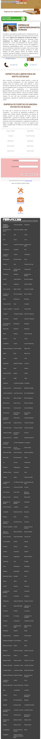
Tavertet (5, 551)
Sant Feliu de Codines (27, 413)
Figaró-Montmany (18, 606)
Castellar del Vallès (29, 665)
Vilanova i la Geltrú (29, 660)
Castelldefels (17, 690)
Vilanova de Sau (7, 388)
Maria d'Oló (27, 497)
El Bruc (15, 541)
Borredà (5, 338)
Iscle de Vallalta (17, 348)
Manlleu (16, 630)
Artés (4, 358)
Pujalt (25, 729)
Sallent (15, 655)
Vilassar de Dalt (17, 660)
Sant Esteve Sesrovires (6, 418)
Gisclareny (16, 596)
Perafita (26, 368)
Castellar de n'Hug (18, 670)
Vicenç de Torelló (18, 427)
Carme (4, 368)
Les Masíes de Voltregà (6, 482)
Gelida (15, 680)
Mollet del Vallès (18, 719)
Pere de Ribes (6, 398)
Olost (15, 516)
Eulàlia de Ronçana (29, 670)
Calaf (25, 358)
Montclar (26, 571)
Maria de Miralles (18, 531)
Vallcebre (26, 467)
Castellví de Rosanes (19, 244)
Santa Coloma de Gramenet (28, 676)
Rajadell (5, 705)
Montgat (5, 571)
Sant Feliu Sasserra (18, 393)
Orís (4, 239)
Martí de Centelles (28, 403)
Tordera (15, 546)
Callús (25, 338)
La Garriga (16, 616)
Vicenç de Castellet (28, 289)
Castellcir (26, 690)
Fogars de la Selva (28, 601)
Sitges (25, 229)
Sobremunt (27, 502)
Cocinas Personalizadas (30, 135)
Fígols (4, 606)
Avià (15, 338)
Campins (5, 313)
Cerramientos (10, 135)
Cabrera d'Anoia (28, 333)
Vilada (25, 457)
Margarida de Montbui (16, 502)
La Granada (6, 616)
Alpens (4, 581)
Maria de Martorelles (27, 492)
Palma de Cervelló (7, 645)
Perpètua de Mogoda (8, 640)
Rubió (4, 353)
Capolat (26, 507)
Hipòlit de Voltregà (28, 388)
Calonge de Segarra (18, 313)
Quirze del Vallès (7, 452)
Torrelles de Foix (18, 521)
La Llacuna (27, 610)
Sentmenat (5, 561)
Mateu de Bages (17, 398)
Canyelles (26, 304)
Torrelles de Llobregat (6, 522)
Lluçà (25, 378)
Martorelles (6, 328)
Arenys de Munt (28, 284)
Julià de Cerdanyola (29, 313)
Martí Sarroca (6, 403)
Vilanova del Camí (28, 264)
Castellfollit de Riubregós (6, 710)
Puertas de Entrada (10, 145)
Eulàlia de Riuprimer (8, 675)
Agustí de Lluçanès (28, 650)
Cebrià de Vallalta (7, 432)
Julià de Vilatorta (7, 507)
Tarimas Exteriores (10, 150)
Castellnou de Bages (19, 383)
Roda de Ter (27, 353)
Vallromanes (27, 462)
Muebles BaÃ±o (11, 140)
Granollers (26, 591)
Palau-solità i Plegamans (27, 695)
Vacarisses (16, 472)
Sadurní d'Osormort (29, 437)
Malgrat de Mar (7, 635)
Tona (15, 304)
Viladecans (5, 274)
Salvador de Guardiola (6, 294)
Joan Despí (5, 318)
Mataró (26, 655)
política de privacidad (28, 180)
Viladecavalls (27, 269)
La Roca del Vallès (18, 487)
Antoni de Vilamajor (29, 318)
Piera (15, 368)
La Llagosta (27, 442)
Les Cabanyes (6, 487)
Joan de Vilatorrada (29, 343)
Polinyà (5, 724)
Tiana (25, 259)
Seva (4, 234)
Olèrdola (26, 685)
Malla (25, 630)
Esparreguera (6, 259)
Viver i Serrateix (7, 536)
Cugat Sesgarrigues (29, 417)
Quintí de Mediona (28, 452)
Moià (25, 645)
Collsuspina (27, 254)
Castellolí (16, 249)
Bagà (25, 581)
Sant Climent (6, 492)
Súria (25, 472)
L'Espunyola (17, 620)
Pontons (5, 284)
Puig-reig (5, 715)
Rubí (15, 353)
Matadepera (16, 323)
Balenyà (5, 516)
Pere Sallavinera (18, 457)
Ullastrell (16, 497)
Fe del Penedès (17, 640)
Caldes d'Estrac (17, 279)
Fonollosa (26, 596)
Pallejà (15, 645)
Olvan (15, 239)
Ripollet (16, 318)
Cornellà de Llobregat (6, 681)
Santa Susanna (27, 635)
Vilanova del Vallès (7, 665)
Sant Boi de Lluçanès (16, 433)
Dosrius (26, 541)
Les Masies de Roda (18, 482)
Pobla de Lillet (17, 724)
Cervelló (5, 625)
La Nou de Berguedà (19, 442)
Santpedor (16, 635)
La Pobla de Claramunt (6, 443)
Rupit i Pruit (27, 348)
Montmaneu (16, 566)
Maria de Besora (28, 556)
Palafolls (5, 700)
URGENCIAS (20, 213)
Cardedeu (16, 507)
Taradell (26, 551)
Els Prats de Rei (17, 259)
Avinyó (5, 279)
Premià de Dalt (17, 705)
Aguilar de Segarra (18, 363)
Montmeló (5, 630)
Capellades (5, 511)
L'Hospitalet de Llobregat (28, 616)
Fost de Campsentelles (16, 448)
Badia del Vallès (7, 660)
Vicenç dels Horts (7, 427)
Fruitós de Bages (7, 447)
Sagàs (15, 378)
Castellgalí (26, 383)
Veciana (15, 462)
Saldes (15, 477)
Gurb (25, 576)
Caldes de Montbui (7, 393)
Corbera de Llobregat (5, 255)
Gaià (15, 561)
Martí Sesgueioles (28, 398)
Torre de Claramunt (7, 526)
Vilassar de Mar (7, 304)
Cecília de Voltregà (28, 422)
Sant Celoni (16, 492)
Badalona (16, 274)
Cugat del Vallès (7, 422)
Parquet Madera (30, 140)
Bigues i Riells (17, 289)
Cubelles (5, 546)
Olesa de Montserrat (8, 685)
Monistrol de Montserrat (27, 715)
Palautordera (17, 417)
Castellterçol (6, 249)
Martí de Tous (17, 403)
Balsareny (26, 511)
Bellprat (16, 333)
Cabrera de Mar (7, 269)
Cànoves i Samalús (7, 309)
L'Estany (5, 620)
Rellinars (26, 700)
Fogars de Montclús (18, 601)
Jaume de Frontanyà (8, 348)
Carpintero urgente (30, 150)
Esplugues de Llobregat (27, 606)
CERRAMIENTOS (20, 202)
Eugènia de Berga (18, 675)
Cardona (5, 695)
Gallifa (26, 373)
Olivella (26, 516)
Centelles (5, 244)
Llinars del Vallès (28, 477)
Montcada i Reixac (7, 576)
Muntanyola (16, 299)
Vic (4, 462)
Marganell (26, 328)
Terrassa (5, 264)
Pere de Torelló (28, 294)
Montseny (26, 299)
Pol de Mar (5, 457)
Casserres (26, 363)
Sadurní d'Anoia (17, 422)
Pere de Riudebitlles (29, 393)
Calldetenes (6, 343)
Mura (4, 299)
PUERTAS (20, 193)
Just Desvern (6, 412)
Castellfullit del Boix (29, 705)
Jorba (4, 566)
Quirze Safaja (27, 447)
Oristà (25, 234)
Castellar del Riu (7, 670)
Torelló (15, 526)
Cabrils (5, 586)
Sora (4, 378)
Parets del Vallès (7, 373)
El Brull (16, 610)
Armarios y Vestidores (10, 130)
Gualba (15, 591)
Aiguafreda (5, 363)
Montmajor (27, 566)
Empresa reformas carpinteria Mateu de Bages (18, 736)
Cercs (25, 239)
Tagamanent (16, 556)
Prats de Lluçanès (28, 279)
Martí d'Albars (6, 408)
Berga (4, 333)
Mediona (5, 650)
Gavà (25, 680)
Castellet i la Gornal (18, 710)
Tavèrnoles (16, 551)
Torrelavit (26, 521)
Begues (15, 373)
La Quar (26, 487)
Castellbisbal (6, 729)
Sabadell (16, 437)
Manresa (16, 586)
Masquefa (26, 323)
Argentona (16, 284)
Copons (15, 254)
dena (4, 690)
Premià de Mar (17, 715)
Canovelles (16, 309)
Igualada (16, 576)
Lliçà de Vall (27, 536)
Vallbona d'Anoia (7, 472)
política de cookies (15, 2)
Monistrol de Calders (6, 720)
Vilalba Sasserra (17, 388)
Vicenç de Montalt (28, 427)
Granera (5, 596)
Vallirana (5, 467)
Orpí (15, 234)
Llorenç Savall (17, 408)
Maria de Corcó (7, 497)
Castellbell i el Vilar (18, 665)
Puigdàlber (5, 734)
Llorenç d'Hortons (28, 408)
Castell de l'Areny (28, 710)
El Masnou (27, 224)
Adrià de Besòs (6, 655)
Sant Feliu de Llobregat (16, 413)
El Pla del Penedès (18, 224)
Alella (15, 581)
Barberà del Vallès (18, 511)
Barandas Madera (30, 130)
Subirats (5, 477)
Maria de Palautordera (6, 532)
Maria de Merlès (28, 531)
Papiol (25, 640)
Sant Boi (26, 432)
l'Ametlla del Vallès (29, 620)
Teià (15, 264)
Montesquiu (16, 571)
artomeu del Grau (7, 437)
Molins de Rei (27, 719)
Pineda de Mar (27, 724)
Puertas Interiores (30, 145)
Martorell (16, 328)
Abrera (26, 546)
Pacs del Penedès (18, 700)
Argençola (5, 383)
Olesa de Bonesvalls (18, 685)
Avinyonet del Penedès (27, 275)
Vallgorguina (17, 467)
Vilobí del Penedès (18, 536)
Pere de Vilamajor (18, 294)
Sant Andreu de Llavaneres (6, 324)
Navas (15, 695)
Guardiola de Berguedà (6, 591)
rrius (25, 249)
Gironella (5, 610)
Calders (15, 358)
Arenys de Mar (6, 289)
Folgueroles (6, 601)
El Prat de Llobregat (18, 229)
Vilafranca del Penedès (16, 270)
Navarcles (26, 586)
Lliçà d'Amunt (6, 541)
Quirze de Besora (18, 452)
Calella (15, 343)
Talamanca (5, 556)
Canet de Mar (27, 309)
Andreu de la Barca (18, 650)
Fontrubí (26, 561)
